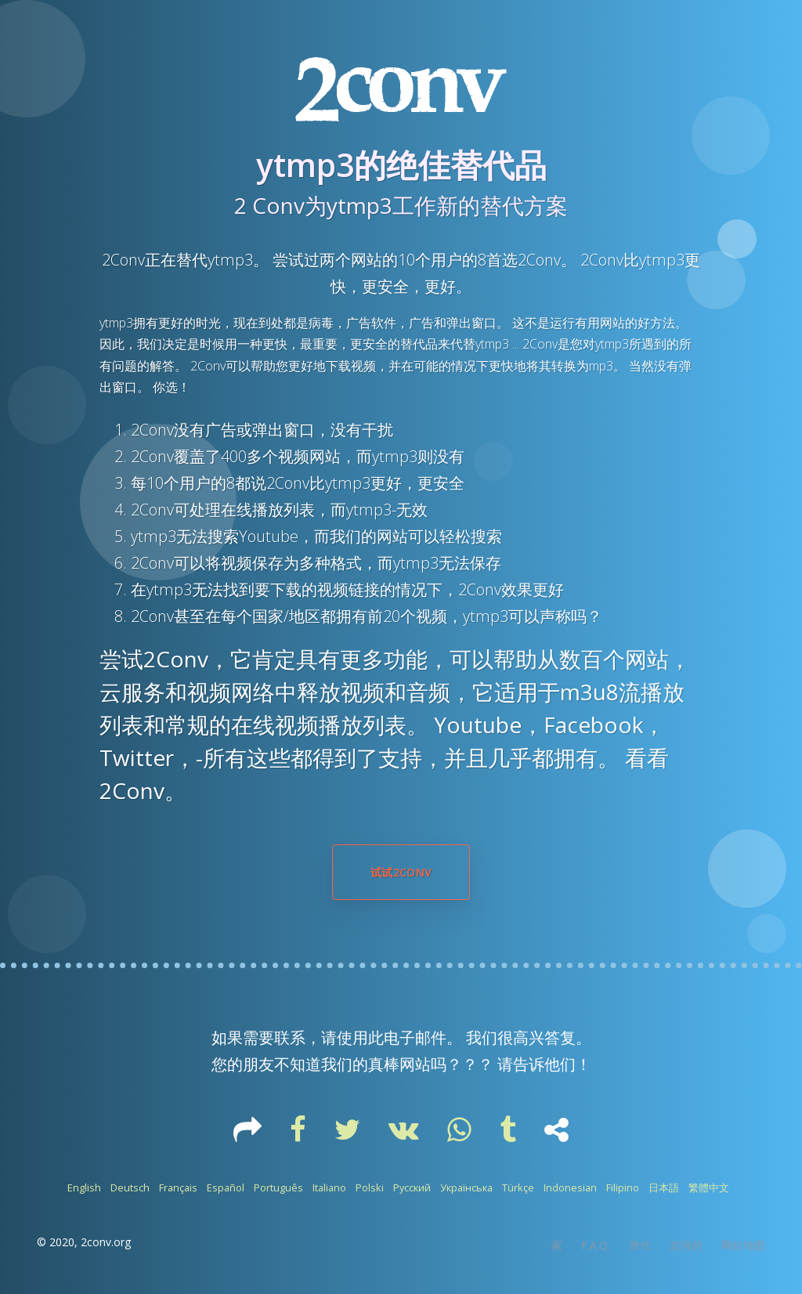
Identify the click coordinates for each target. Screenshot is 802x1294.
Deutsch (130, 1187)
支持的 (686, 1245)
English (84, 1187)
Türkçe (518, 1187)
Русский (412, 1187)
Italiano (329, 1187)
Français (178, 1187)
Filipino (622, 1187)
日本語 (663, 1187)
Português (278, 1187)
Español (225, 1187)
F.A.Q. (595, 1245)
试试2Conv (401, 872)
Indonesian (570, 1187)
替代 (640, 1245)
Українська (466, 1187)
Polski (370, 1187)
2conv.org (106, 1241)
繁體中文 (708, 1187)
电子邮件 (415, 1037)
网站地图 (743, 1245)
